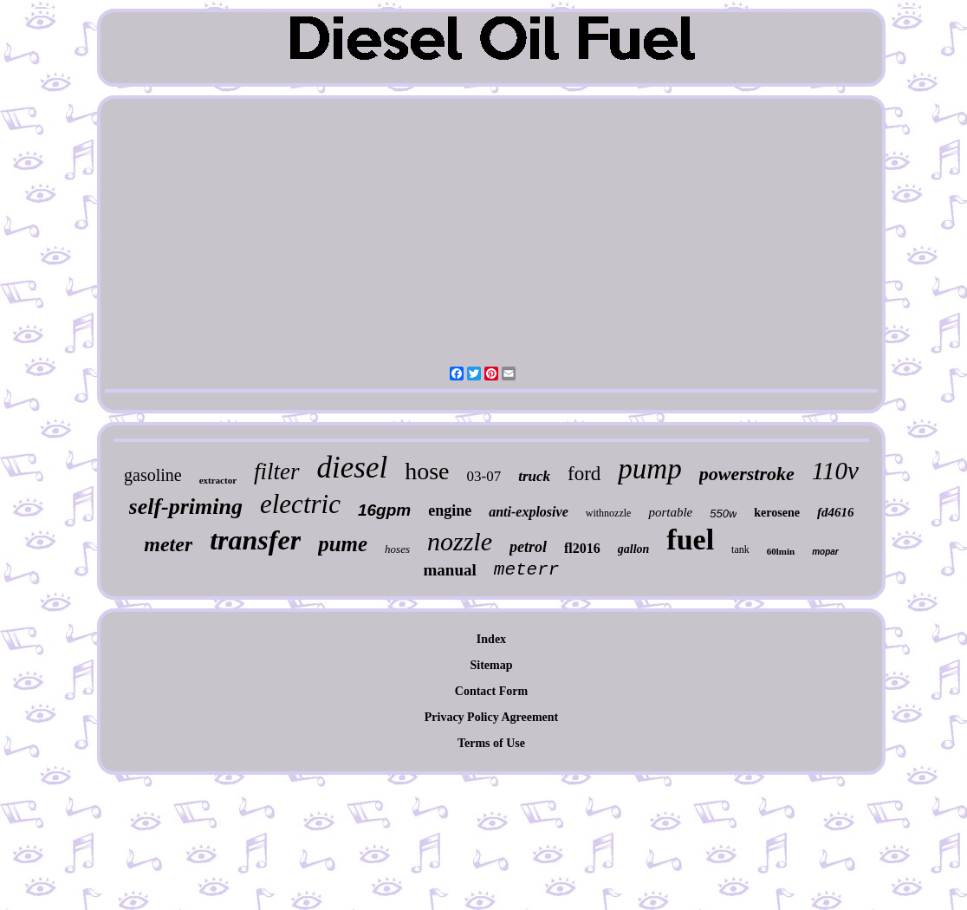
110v (835, 470)
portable (670, 512)
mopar (825, 551)
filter (277, 471)
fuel (690, 539)
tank (740, 549)
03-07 (484, 476)
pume (342, 544)
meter (168, 544)
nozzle (459, 541)
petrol (528, 547)
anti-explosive (528, 511)
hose (427, 471)
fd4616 (835, 512)
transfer (255, 540)
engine (449, 510)
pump (649, 468)
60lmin (781, 551)
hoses (397, 549)
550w (723, 513)
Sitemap (491, 665)
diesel (352, 467)
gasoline (153, 474)
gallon (634, 549)
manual (450, 570)
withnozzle (609, 513)
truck (534, 476)
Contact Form (491, 691)
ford (584, 473)
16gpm (384, 510)
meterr (527, 570)
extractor (218, 480)
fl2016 (582, 548)
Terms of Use (491, 743)
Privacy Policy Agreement (491, 717)
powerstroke (747, 473)
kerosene (777, 512)
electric (300, 504)
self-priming (186, 506)
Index (491, 639)
